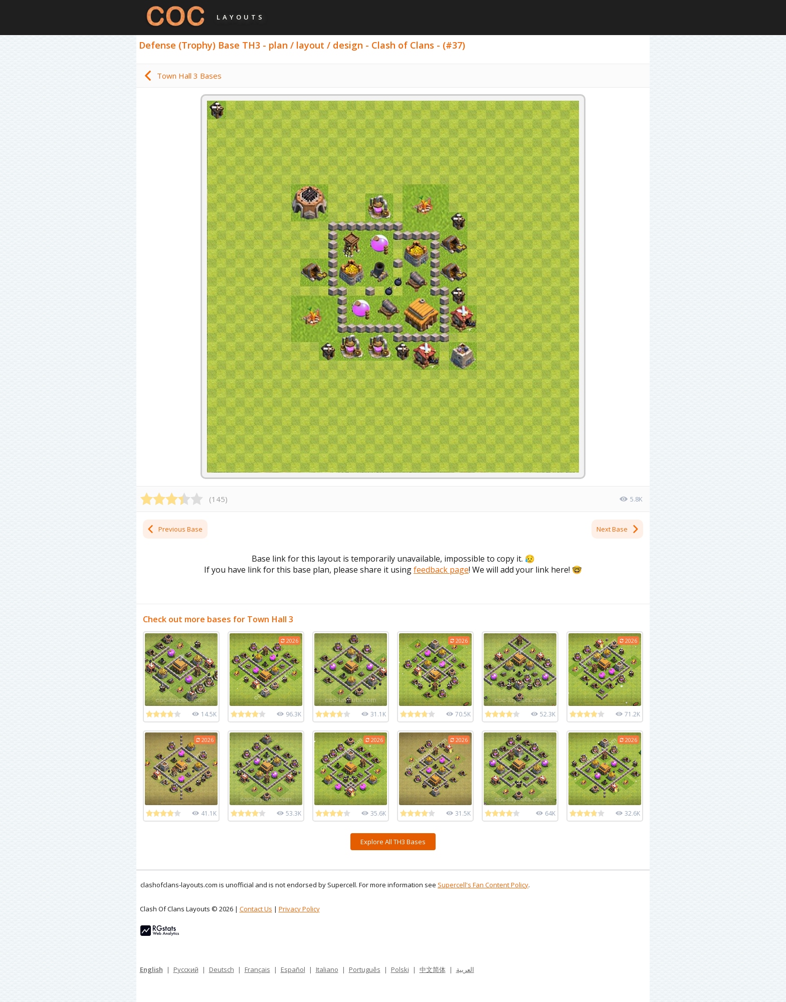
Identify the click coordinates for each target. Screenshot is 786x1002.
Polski (400, 969)
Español (293, 969)
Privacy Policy (299, 908)
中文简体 (433, 969)
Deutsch (221, 969)
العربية (465, 969)
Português (364, 969)
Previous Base (174, 529)
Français (257, 969)
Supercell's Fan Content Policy (483, 884)
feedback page (441, 569)
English (151, 969)
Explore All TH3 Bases (393, 841)
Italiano (327, 969)
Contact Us (256, 908)
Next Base (618, 529)
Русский (186, 969)
